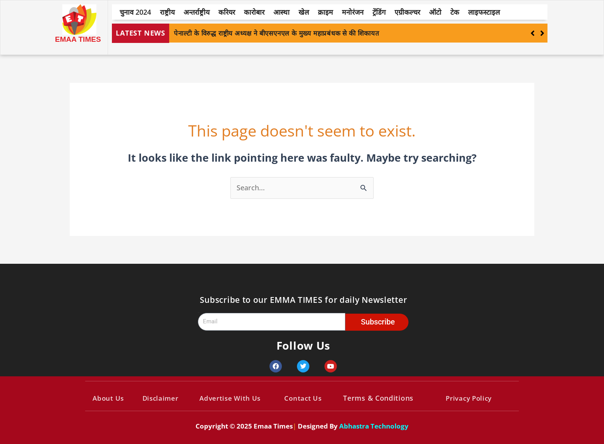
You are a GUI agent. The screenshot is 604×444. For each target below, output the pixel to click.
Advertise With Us (230, 398)
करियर (226, 12)
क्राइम (325, 12)
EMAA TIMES (78, 39)
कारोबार (254, 12)
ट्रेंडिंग (379, 12)
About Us (108, 398)
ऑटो (435, 12)
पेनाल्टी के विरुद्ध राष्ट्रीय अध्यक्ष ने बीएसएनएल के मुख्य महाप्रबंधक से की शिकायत (276, 33)
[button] (542, 33)
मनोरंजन (353, 12)
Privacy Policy (469, 398)
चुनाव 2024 (135, 12)
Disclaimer (160, 398)
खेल (304, 12)
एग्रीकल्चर (407, 12)
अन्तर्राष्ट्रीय (196, 12)
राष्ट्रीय (167, 12)
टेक (454, 12)
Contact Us (302, 398)
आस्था (281, 12)
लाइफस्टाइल (484, 12)
